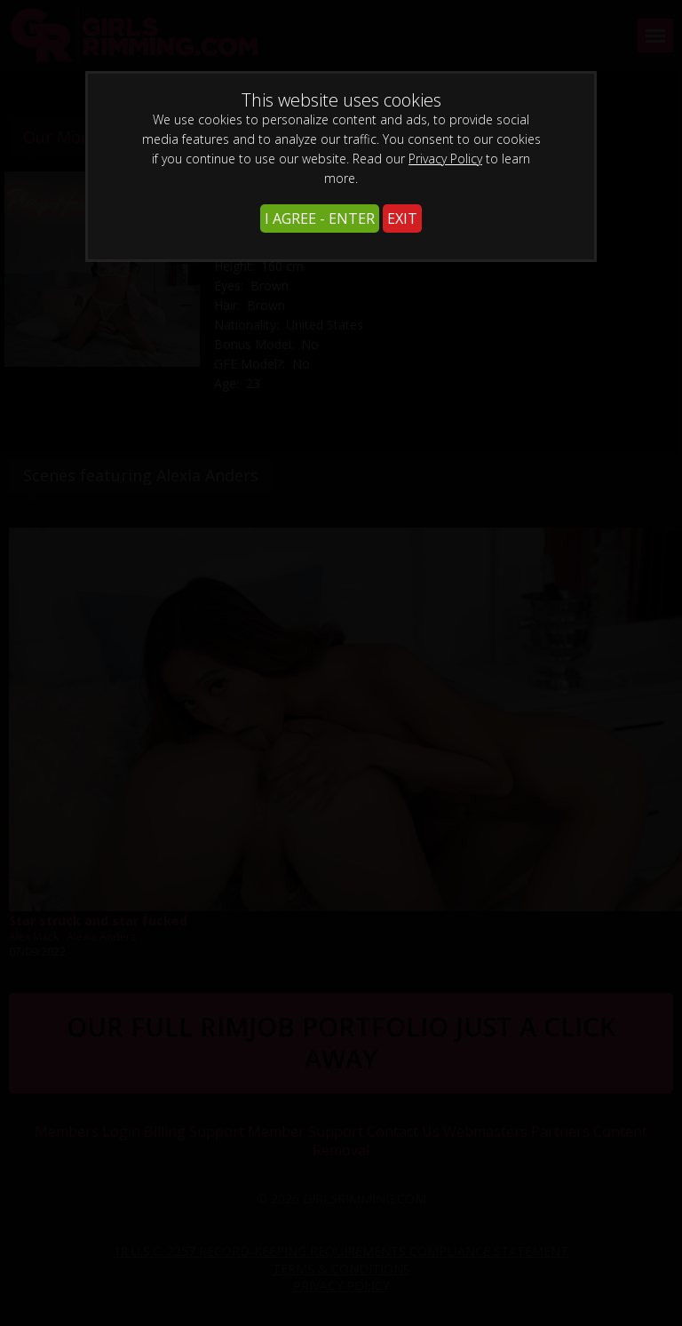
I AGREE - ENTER (320, 218)
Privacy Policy (445, 158)
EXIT (402, 218)
